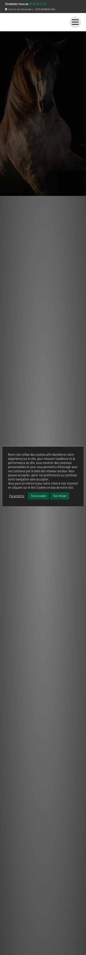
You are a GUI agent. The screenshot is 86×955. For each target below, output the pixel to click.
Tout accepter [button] (38, 496)
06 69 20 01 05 (37, 4)
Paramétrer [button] (17, 496)
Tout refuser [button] (60, 496)
